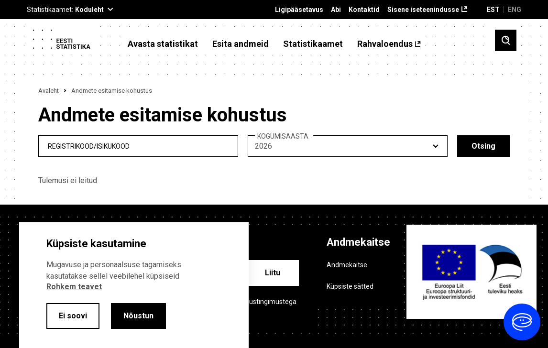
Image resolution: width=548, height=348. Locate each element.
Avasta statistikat (163, 44)
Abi (336, 9)
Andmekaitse (347, 265)
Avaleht (48, 90)
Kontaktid (364, 9)
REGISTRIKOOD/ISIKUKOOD (89, 146)
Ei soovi (73, 315)
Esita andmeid (240, 44)
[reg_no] (138, 146)
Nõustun (138, 315)
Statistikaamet (313, 44)
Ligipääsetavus (299, 9)
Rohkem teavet (74, 286)
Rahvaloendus (385, 44)
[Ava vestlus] (522, 322)
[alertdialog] (134, 285)
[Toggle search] (505, 40)
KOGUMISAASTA (282, 136)
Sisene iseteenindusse (423, 9)
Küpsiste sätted (350, 286)
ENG (514, 9)
